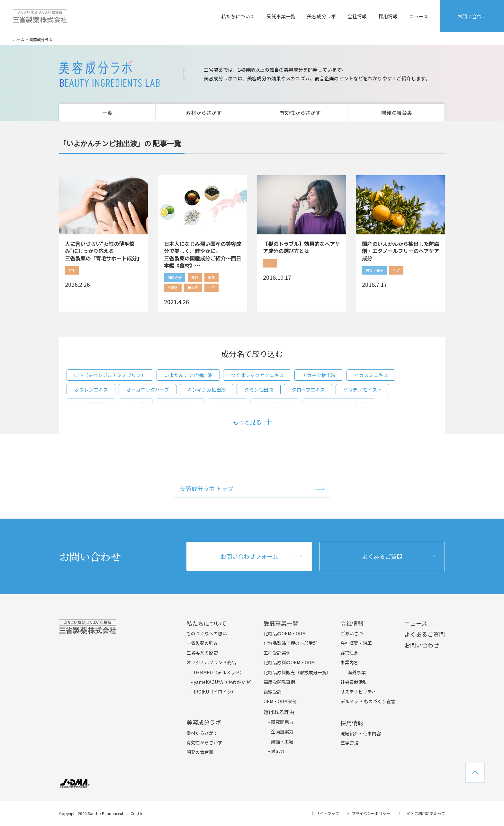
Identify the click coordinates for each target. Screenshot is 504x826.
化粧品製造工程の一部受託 (291, 643)
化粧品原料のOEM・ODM (289, 662)
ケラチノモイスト (362, 389)
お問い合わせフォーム (249, 556)
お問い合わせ (471, 16)
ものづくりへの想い (206, 633)
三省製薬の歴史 (202, 652)
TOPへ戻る (475, 773)
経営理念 (349, 652)
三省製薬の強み (202, 643)
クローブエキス (308, 389)
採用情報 (388, 16)
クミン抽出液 (258, 389)
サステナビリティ (358, 691)
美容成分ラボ (321, 16)
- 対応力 (276, 751)
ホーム (18, 39)
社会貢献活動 (353, 682)
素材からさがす (204, 112)
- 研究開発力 (280, 722)
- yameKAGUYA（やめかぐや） (223, 682)
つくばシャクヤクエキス (257, 375)
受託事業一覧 (280, 16)
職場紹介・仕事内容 (360, 733)
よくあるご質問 (382, 556)
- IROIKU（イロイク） (213, 691)
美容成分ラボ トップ (206, 488)
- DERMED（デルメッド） (217, 672)
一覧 (107, 112)
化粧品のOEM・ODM (285, 633)
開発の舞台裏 (396, 112)
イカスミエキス (371, 375)
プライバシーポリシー (371, 813)
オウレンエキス (91, 389)
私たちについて (238, 16)
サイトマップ (327, 813)
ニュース (418, 16)
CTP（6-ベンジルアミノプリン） (110, 375)
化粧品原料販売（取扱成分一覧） (297, 672)
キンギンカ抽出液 (206, 389)
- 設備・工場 (280, 741)
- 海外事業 (355, 672)
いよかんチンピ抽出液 (188, 375)
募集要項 (349, 743)
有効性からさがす (300, 112)
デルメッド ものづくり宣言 (367, 701)
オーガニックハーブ (147, 389)
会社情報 (357, 16)
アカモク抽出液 (319, 375)
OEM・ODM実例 (280, 701)
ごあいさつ (351, 633)
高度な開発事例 (279, 682)
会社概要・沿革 (356, 643)
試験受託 (273, 691)
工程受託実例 (277, 652)
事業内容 (349, 662)
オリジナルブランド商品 (211, 662)
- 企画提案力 (280, 731)
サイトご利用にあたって (424, 813)
